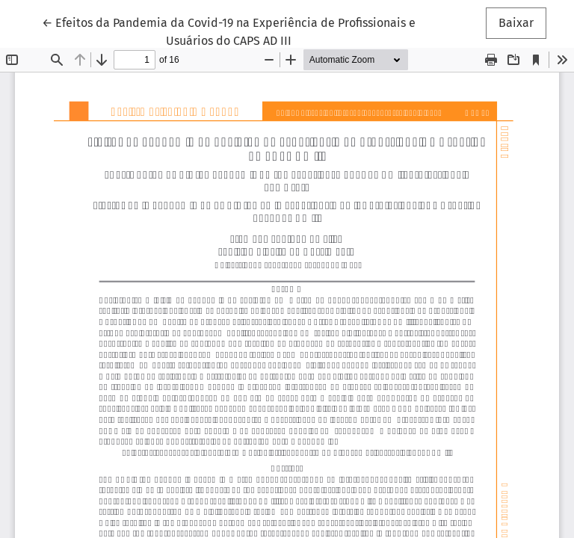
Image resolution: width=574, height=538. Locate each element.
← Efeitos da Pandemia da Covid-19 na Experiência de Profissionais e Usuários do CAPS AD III (229, 30)
